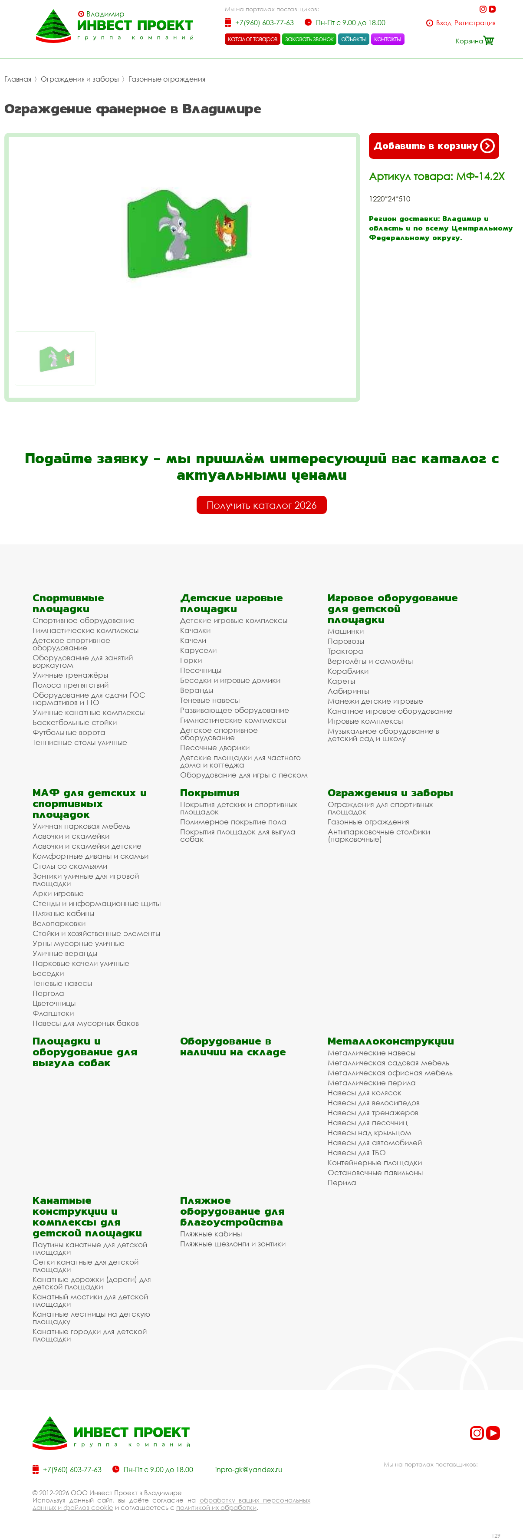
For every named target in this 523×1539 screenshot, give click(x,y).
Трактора (345, 651)
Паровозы (346, 641)
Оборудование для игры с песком (244, 774)
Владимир (105, 14)
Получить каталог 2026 (262, 505)
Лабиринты (348, 691)
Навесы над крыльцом (369, 1132)
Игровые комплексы (365, 721)
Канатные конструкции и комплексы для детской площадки (87, 1216)
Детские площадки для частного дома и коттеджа (240, 761)
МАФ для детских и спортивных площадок (90, 803)
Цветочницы (54, 1003)
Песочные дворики (215, 747)
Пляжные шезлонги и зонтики (233, 1243)
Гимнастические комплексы (85, 630)
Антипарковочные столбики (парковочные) (379, 835)
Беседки (48, 973)
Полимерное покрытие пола (233, 821)
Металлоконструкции (391, 1040)
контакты (387, 38)
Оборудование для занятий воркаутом (83, 661)
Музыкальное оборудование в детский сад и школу (383, 734)
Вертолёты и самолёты (370, 661)
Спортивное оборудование (84, 620)
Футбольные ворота (69, 732)
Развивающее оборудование (234, 710)
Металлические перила (372, 1082)
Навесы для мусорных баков (86, 1023)
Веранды (196, 690)
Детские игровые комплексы (233, 620)
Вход (443, 22)
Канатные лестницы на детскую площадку (91, 1317)
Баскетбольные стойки (75, 722)
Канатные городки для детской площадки (90, 1335)
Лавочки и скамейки (71, 836)
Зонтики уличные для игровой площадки (86, 879)
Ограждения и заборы (80, 79)
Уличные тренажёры (70, 675)
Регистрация (475, 22)
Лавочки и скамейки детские (87, 846)
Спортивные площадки (68, 603)
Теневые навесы (210, 700)
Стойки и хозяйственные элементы (96, 933)
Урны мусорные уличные (79, 943)
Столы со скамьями (70, 866)
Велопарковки (59, 923)
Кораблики (348, 671)
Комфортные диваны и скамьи (90, 856)
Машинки (346, 631)
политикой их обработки (216, 1507)
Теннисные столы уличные (80, 742)
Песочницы (200, 670)
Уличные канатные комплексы (89, 712)
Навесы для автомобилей (375, 1142)
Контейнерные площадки (375, 1162)
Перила (342, 1182)
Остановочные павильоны (375, 1172)
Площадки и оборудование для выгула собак (85, 1051)
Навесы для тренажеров (373, 1112)
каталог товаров (252, 38)
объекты (353, 38)
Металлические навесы (371, 1052)
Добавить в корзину (434, 145)
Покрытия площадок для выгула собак (238, 835)
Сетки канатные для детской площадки (85, 1265)
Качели (193, 640)
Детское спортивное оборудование (71, 643)
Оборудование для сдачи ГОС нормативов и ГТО (89, 698)
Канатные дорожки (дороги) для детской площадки (92, 1282)
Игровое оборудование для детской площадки (393, 608)
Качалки (195, 630)
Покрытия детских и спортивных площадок (238, 808)
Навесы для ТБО (357, 1152)
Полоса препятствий (71, 685)
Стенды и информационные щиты (97, 903)
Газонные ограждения (166, 79)
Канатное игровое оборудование (390, 711)
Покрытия (210, 792)
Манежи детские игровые (375, 701)
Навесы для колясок (364, 1092)
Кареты (341, 681)
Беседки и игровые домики (230, 680)
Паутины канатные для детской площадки (90, 1248)
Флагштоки (53, 1013)
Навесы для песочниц (368, 1122)
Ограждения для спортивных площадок (380, 808)
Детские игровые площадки (231, 603)
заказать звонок (309, 38)
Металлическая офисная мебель (390, 1072)
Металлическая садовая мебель (388, 1062)
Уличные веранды (65, 953)
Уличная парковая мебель (81, 826)
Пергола (48, 993)
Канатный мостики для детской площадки (90, 1300)
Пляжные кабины (63, 913)
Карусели (198, 650)
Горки (191, 660)
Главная (17, 79)
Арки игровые (58, 893)
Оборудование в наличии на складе (233, 1046)
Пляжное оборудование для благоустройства (232, 1211)
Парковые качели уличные (81, 963)
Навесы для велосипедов (374, 1102)
